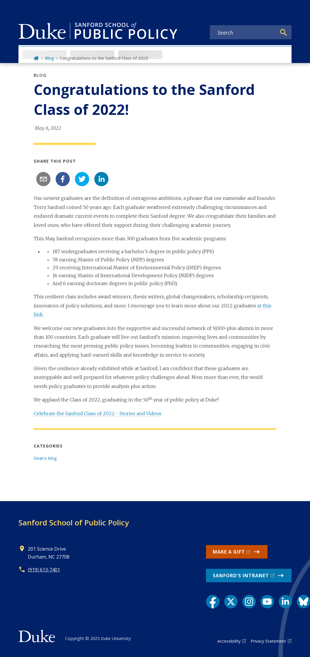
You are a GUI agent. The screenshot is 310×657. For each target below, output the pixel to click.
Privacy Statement (268, 641)
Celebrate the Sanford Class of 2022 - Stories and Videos (97, 413)
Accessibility (229, 641)
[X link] (231, 601)
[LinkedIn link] (285, 601)
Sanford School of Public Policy (73, 522)
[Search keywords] (243, 32)
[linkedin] (101, 179)
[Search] (283, 32)
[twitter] (82, 179)
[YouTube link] (267, 601)
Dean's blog (45, 458)
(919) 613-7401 (44, 569)
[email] (43, 179)
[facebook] (62, 179)
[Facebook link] (212, 601)
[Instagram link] (249, 601)
